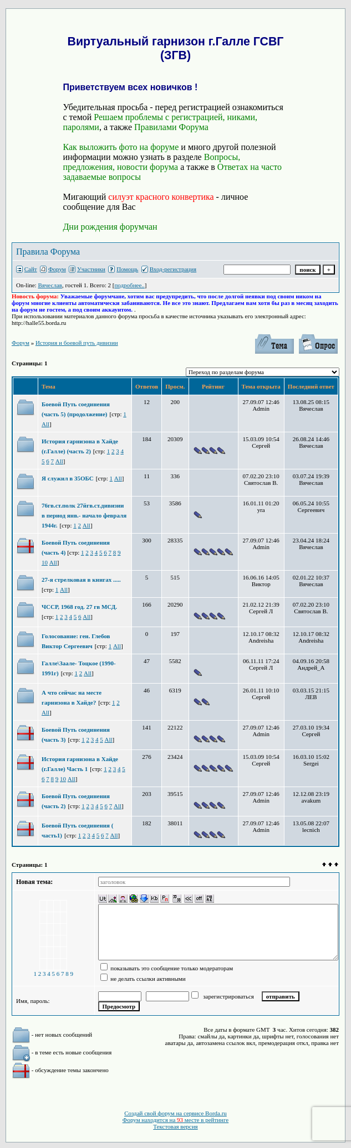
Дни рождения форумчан (110, 226)
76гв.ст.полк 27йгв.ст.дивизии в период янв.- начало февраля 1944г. (84, 515)
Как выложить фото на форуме (121, 147)
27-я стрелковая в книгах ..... (81, 579)
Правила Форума (48, 251)
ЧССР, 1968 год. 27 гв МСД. (79, 606)
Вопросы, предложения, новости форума (151, 162)
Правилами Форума (171, 127)
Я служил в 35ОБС (68, 478)
